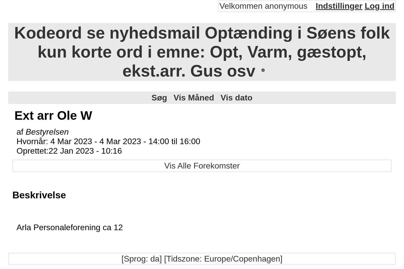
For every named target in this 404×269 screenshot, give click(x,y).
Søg (159, 97)
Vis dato (236, 97)
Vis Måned (193, 97)
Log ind (379, 6)
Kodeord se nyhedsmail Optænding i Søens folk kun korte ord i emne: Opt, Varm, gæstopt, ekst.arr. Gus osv (202, 52)
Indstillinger (339, 6)
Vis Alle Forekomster (202, 165)
